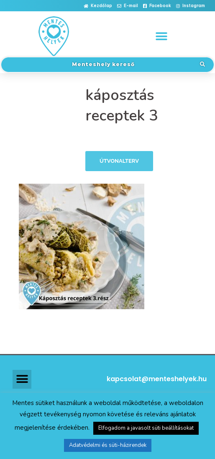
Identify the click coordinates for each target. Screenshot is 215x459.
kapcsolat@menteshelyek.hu (157, 379)
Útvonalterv (119, 161)
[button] (98, 6)
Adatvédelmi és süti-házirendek (107, 445)
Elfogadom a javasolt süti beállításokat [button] (146, 428)
